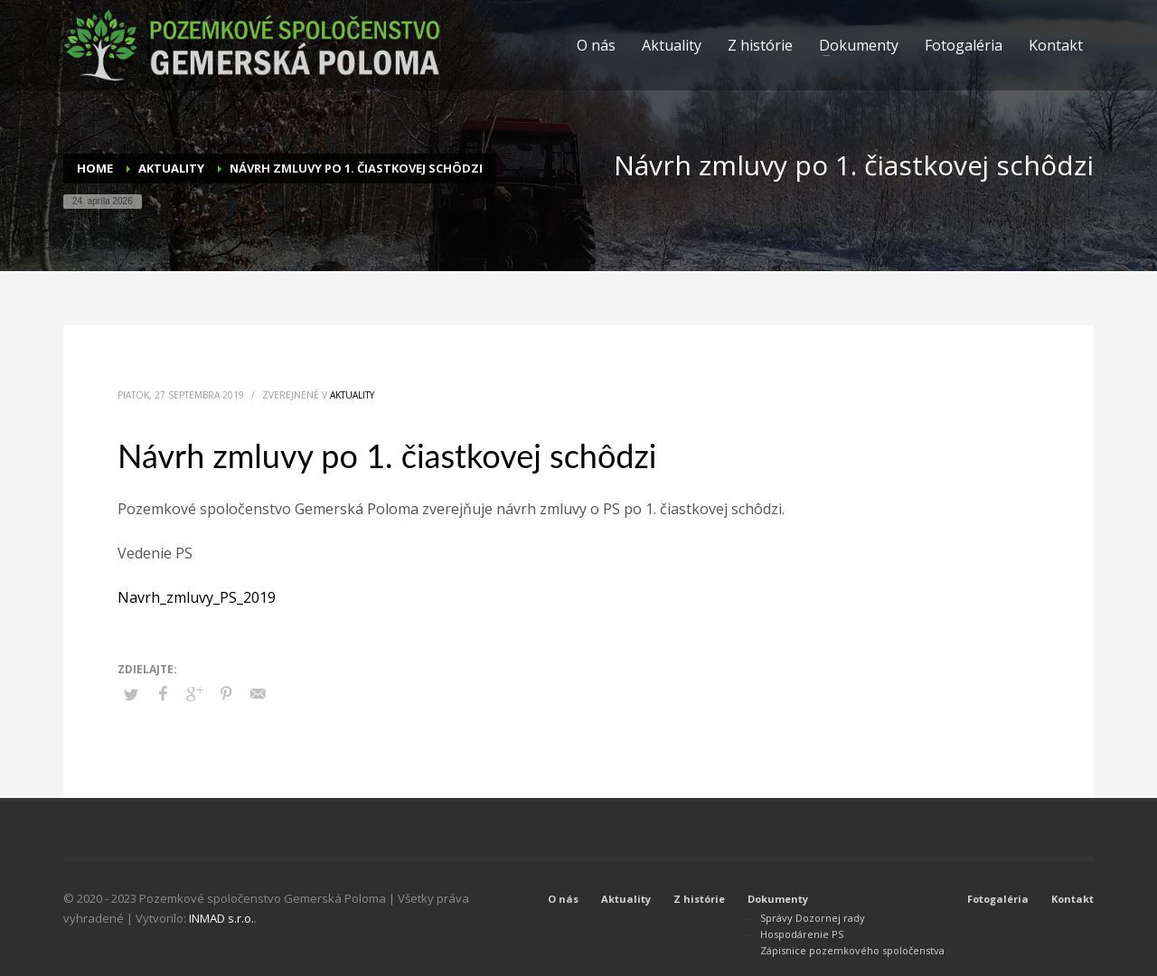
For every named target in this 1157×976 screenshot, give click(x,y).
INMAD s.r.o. (221, 918)
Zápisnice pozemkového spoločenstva (852, 950)
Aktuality (352, 395)
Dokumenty (778, 899)
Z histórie (699, 899)
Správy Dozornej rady (812, 917)
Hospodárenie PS (801, 934)
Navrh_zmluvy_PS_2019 (197, 597)
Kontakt (1072, 899)
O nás (563, 899)
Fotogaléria (998, 899)
